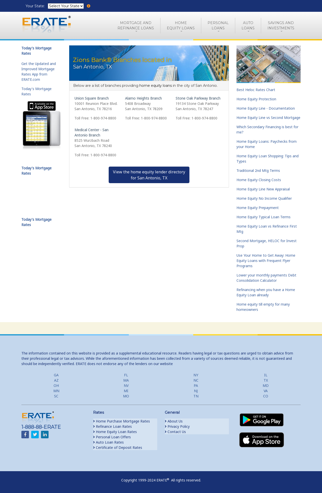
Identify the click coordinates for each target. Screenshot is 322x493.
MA (126, 380)
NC (195, 380)
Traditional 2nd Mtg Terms (258, 170)
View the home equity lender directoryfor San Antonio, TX (149, 175)
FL (126, 375)
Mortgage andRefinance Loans (135, 25)
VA (266, 390)
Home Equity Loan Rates (115, 431)
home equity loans (155, 85)
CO (265, 396)
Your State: (36, 6)
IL (265, 375)
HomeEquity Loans (181, 25)
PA (196, 385)
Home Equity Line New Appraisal (263, 189)
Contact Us (175, 431)
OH (56, 385)
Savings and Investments (280, 25)
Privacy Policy (177, 426)
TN (195, 396)
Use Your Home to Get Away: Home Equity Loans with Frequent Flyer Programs (265, 260)
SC (56, 396)
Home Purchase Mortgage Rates (121, 421)
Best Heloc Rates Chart (255, 89)
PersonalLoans (218, 25)
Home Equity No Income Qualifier (264, 198)
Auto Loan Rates (108, 442)
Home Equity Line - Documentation (265, 108)
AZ (56, 380)
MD (266, 385)
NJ (196, 390)
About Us (174, 421)
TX (266, 380)
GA (56, 375)
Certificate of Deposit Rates (117, 447)
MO (126, 396)
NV (126, 385)
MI (126, 390)
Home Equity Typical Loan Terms (263, 217)
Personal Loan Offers (112, 437)
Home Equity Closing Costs (258, 179)
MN (56, 390)
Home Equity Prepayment (257, 207)
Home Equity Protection (256, 99)
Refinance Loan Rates (112, 426)
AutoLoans (248, 25)
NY (195, 375)
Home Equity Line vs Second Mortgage (268, 117)
